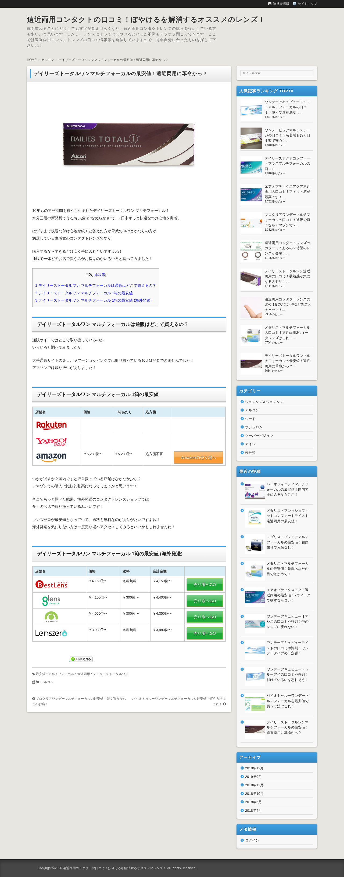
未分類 (250, 453)
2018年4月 (253, 811)
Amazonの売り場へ (198, 457)
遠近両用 (83, 674)
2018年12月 (254, 785)
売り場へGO (205, 584)
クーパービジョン (259, 436)
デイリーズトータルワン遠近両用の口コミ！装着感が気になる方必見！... (287, 276)
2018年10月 (254, 794)
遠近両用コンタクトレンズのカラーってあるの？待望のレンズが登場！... (287, 248)
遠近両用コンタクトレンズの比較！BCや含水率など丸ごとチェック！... (288, 304)
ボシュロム (254, 427)
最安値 (40, 674)
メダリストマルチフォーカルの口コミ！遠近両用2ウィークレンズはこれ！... (287, 332)
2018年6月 (253, 802)
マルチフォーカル (61, 674)
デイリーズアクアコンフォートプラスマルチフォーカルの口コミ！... (287, 163)
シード (250, 419)
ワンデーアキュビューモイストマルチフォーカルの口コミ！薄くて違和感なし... (287, 107)
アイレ (250, 444)
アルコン (47, 682)
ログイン (252, 840)
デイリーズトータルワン (110, 674)
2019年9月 (253, 777)
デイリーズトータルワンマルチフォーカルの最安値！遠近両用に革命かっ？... (287, 361)
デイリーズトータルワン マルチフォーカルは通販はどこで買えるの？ (95, 285)
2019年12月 (254, 768)
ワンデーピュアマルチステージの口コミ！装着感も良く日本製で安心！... (287, 135)
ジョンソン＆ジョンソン (264, 402)
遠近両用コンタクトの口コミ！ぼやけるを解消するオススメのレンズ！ (146, 20)
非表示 (100, 275)
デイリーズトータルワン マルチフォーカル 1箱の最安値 (84, 293)
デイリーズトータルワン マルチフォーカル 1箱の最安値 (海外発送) (93, 300)
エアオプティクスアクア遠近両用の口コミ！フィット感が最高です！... (287, 191)
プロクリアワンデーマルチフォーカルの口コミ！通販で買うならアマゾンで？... (287, 220)
